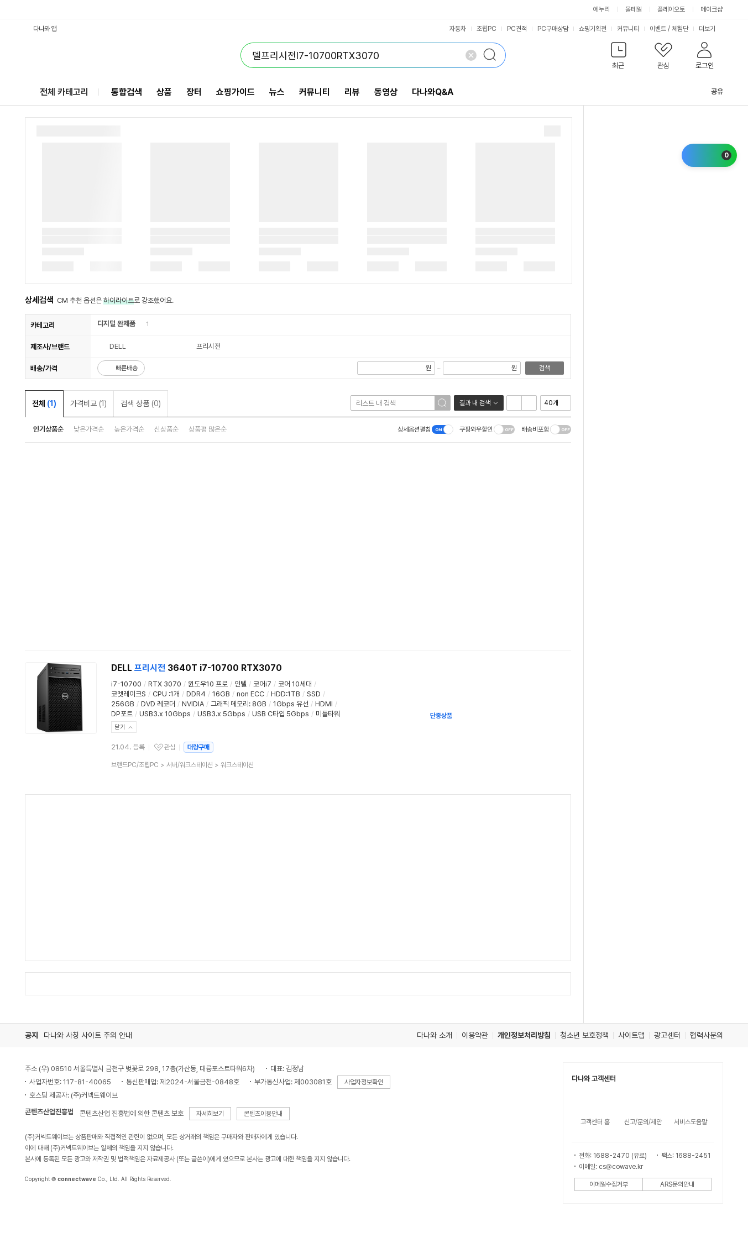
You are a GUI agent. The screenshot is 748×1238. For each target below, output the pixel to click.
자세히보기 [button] (210, 1114)
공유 (710, 91)
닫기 (119, 727)
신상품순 (166, 429)
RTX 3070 (164, 684)
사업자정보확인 (363, 1082)
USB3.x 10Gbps (165, 714)
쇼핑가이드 (235, 92)
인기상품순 (48, 429)
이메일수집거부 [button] (608, 1184)
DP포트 (122, 714)
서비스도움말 (690, 1122)
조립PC (486, 29)
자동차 (457, 29)
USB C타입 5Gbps (280, 714)
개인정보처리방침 (524, 1035)
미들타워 (328, 714)
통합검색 (126, 92)
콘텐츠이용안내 (263, 1114)
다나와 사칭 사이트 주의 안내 (88, 1035)
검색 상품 (141, 403)
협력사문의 (706, 1035)
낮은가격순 (89, 429)
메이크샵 (711, 9)
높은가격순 (129, 429)
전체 (44, 403)
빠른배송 (127, 368)
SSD (314, 694)
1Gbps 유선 (290, 704)
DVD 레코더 (158, 704)
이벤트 (658, 29)
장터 (194, 92)
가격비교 (88, 403)
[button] (618, 57)
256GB (122, 704)
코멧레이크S (128, 694)
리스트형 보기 (514, 403)
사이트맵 (631, 1035)
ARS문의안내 (677, 1184)
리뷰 (352, 92)
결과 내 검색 (474, 403)
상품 (164, 92)
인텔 (240, 684)
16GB (221, 694)
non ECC (250, 694)
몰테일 (633, 9)
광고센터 (667, 1035)
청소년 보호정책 (584, 1035)
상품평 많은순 (208, 429)
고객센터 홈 (595, 1122)
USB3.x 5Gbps (221, 714)
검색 (544, 368)
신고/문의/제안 (643, 1122)
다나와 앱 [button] (45, 29)
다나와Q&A (432, 92)
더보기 (711, 29)
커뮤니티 (628, 29)
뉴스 (277, 92)
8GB (259, 704)
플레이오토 (671, 9)
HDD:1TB (285, 694)
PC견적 (517, 29)
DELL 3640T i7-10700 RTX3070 (196, 668)
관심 (169, 747)
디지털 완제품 (116, 323)
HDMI (324, 704)
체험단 (680, 29)
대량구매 (198, 747)
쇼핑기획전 (592, 29)
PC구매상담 (552, 29)
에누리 (601, 9)
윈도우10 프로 (208, 684)
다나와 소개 (434, 1035)
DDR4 (196, 694)
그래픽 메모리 (230, 704)
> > (182, 765)
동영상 (385, 92)
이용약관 (475, 1035)
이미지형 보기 (529, 403)
